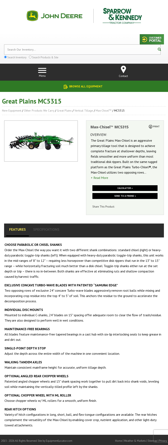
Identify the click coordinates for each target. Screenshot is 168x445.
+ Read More (99, 178)
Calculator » (125, 188)
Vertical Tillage (83, 110)
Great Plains (64, 110)
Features (17, 229)
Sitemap (152, 441)
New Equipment (11, 110)
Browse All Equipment (86, 86)
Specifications (46, 229)
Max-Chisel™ (103, 110)
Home (118, 441)
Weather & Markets (135, 441)
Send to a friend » (125, 195)
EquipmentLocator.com (59, 441)
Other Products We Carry (39, 110)
